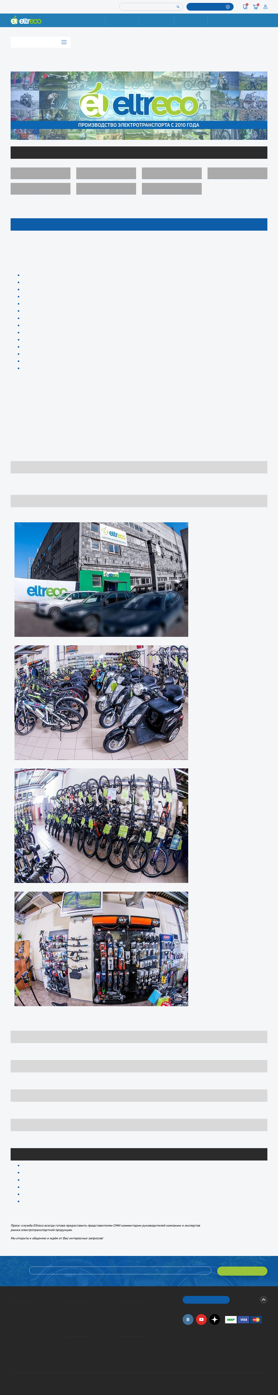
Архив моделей (172, 188)
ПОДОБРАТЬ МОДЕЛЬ (207, 6)
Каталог (40, 41)
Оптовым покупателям (12, 1343)
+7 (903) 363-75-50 (227, 1359)
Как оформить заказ (122, 1311)
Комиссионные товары (106, 188)
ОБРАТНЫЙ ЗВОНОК (206, 1298)
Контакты (224, 20)
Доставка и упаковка (156, 20)
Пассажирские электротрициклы (106, 173)
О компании (11, 1305)
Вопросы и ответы (122, 1305)
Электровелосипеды (40, 173)
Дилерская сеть (122, 1343)
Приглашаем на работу (12, 1338)
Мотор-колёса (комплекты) (172, 173)
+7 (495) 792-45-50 (265, 23)
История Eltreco (12, 1311)
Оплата (190, 20)
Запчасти (237, 173)
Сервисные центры (122, 1349)
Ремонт (122, 20)
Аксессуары (40, 188)
